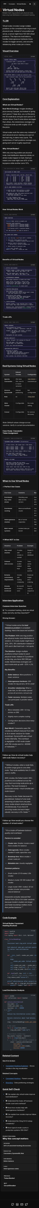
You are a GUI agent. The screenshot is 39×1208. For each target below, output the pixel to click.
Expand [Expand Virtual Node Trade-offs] (33, 322)
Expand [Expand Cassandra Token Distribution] (33, 438)
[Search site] (30, 4)
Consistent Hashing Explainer (17, 1066)
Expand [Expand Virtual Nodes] (33, 56)
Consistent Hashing (13, 1079)
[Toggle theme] (34, 4)
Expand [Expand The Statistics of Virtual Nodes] (33, 168)
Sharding (9, 1083)
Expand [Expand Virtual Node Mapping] (33, 214)
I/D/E (5, 3)
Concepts (12, 4)
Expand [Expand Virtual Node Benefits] (33, 265)
